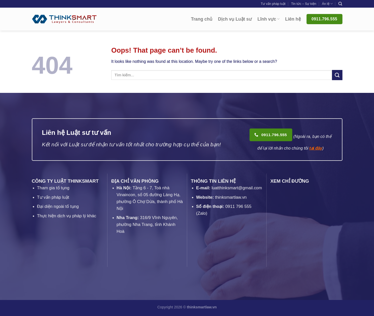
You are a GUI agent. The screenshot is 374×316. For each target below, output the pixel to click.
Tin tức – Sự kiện (303, 4)
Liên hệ (293, 19)
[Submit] (337, 75)
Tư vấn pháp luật (273, 4)
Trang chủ (201, 19)
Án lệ (327, 3)
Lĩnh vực (268, 19)
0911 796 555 (238, 206)
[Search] (340, 3)
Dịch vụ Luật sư (235, 19)
